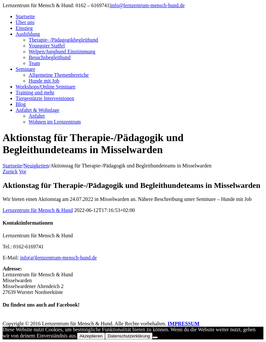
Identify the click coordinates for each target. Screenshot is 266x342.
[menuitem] (139, 17)
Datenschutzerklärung (129, 336)
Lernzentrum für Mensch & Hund (38, 210)
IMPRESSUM (184, 323)
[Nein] (155, 337)
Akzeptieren (91, 336)
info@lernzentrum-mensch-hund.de (148, 5)
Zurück (10, 171)
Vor (22, 171)
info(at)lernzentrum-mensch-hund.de (58, 257)
